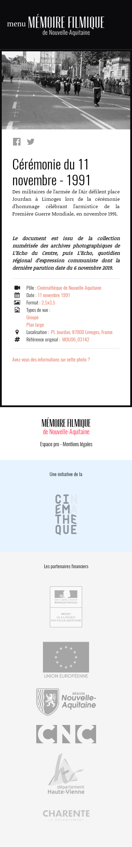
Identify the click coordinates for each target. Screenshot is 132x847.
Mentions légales (77, 444)
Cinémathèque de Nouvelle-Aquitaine (69, 287)
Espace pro (49, 444)
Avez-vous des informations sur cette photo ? (51, 359)
